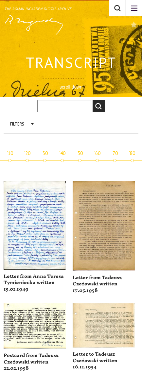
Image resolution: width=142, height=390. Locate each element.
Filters (17, 124)
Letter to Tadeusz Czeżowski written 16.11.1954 (95, 360)
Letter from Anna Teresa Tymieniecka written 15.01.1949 (34, 283)
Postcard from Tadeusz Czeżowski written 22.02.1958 (31, 362)
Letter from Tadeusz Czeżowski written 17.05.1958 (97, 284)
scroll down (71, 87)
